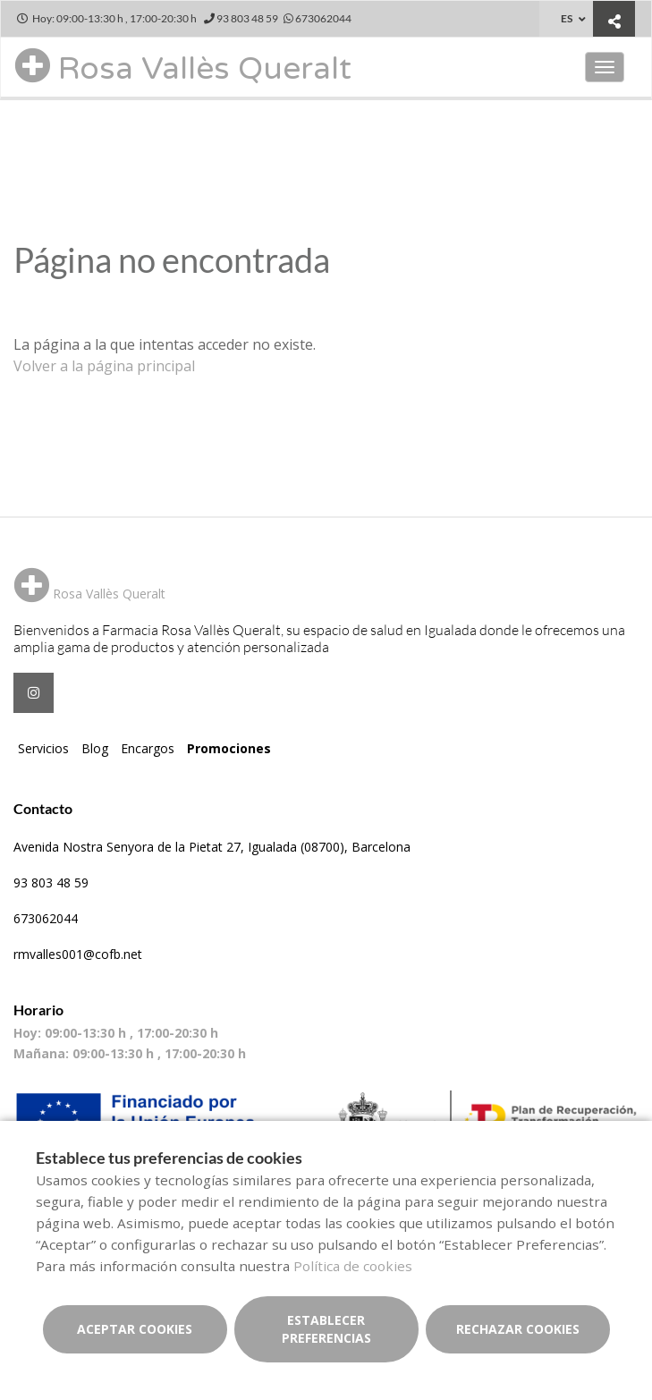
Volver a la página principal (104, 366)
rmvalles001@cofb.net (77, 954)
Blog (94, 748)
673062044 (45, 918)
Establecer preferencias (326, 1328)
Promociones (229, 748)
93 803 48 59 (51, 882)
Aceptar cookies (134, 1328)
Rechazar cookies (518, 1328)
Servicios (43, 748)
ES (566, 18)
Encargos (147, 748)
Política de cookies (352, 1266)
